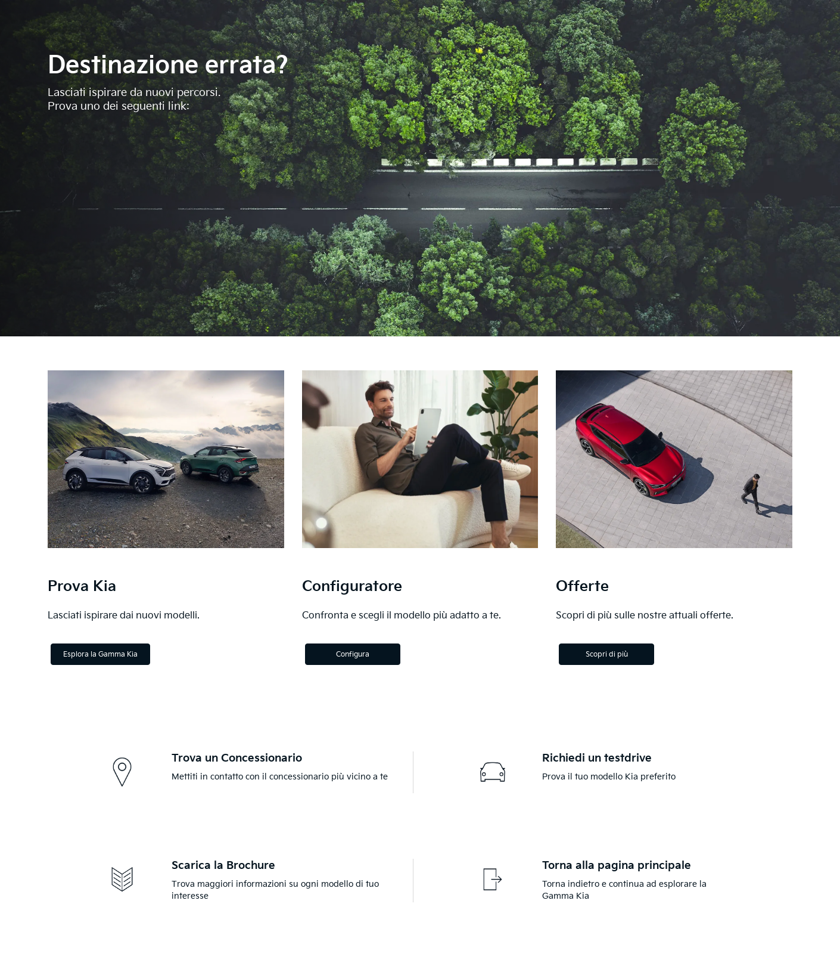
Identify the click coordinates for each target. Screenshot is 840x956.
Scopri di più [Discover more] (607, 654)
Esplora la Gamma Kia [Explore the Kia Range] (100, 654)
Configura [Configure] (352, 654)
